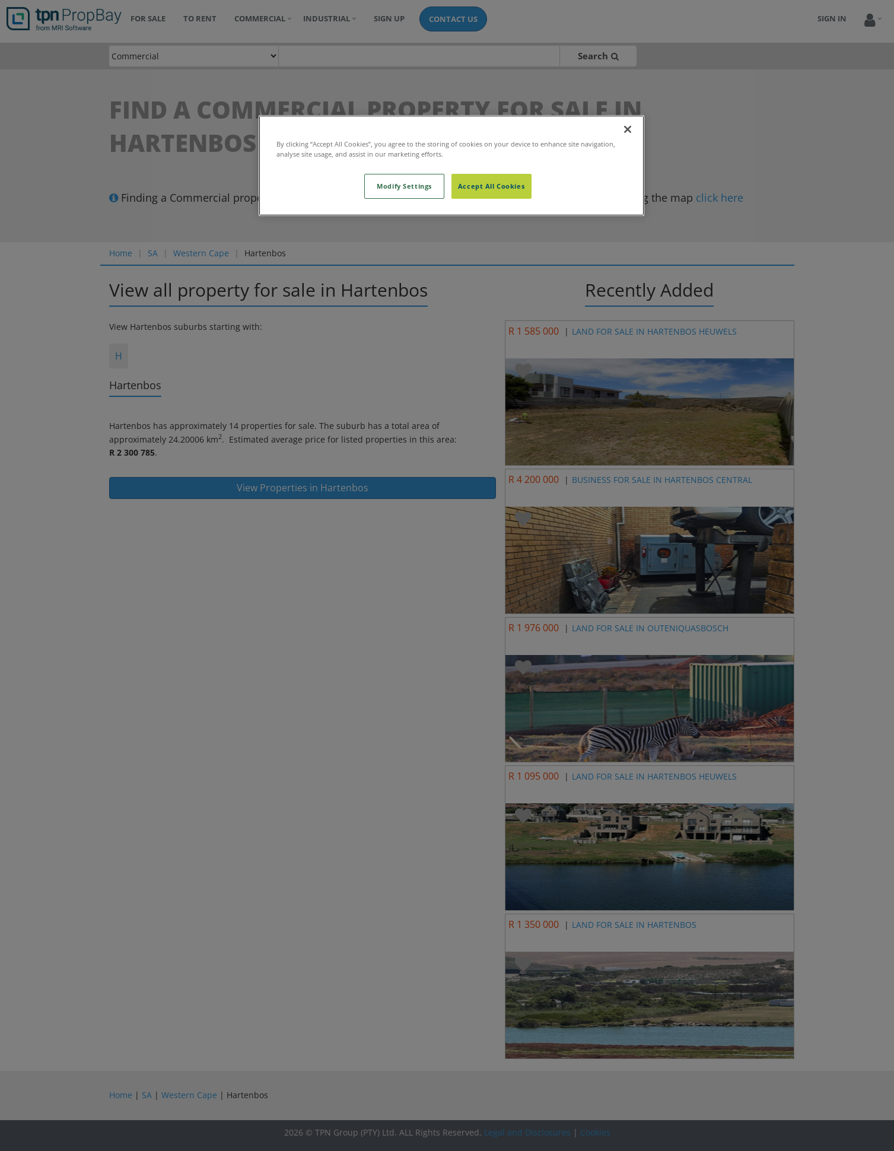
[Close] (628, 129)
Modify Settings (404, 186)
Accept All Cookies (491, 186)
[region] (451, 165)
